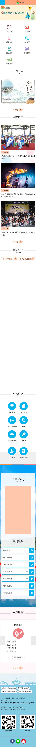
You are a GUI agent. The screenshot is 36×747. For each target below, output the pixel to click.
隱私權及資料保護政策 (9, 691)
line (18, 739)
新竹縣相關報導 (25, 259)
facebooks (12, 739)
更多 (16, 110)
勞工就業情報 (11, 651)
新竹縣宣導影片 (8, 259)
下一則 (33, 12)
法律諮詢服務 (11, 642)
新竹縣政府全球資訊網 (20, 2)
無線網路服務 (11, 645)
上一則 (2, 12)
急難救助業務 (11, 648)
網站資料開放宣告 (25, 691)
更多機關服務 (18, 657)
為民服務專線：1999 (9, 688)
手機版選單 (2, 2)
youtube (23, 739)
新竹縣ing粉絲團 (23, 688)
